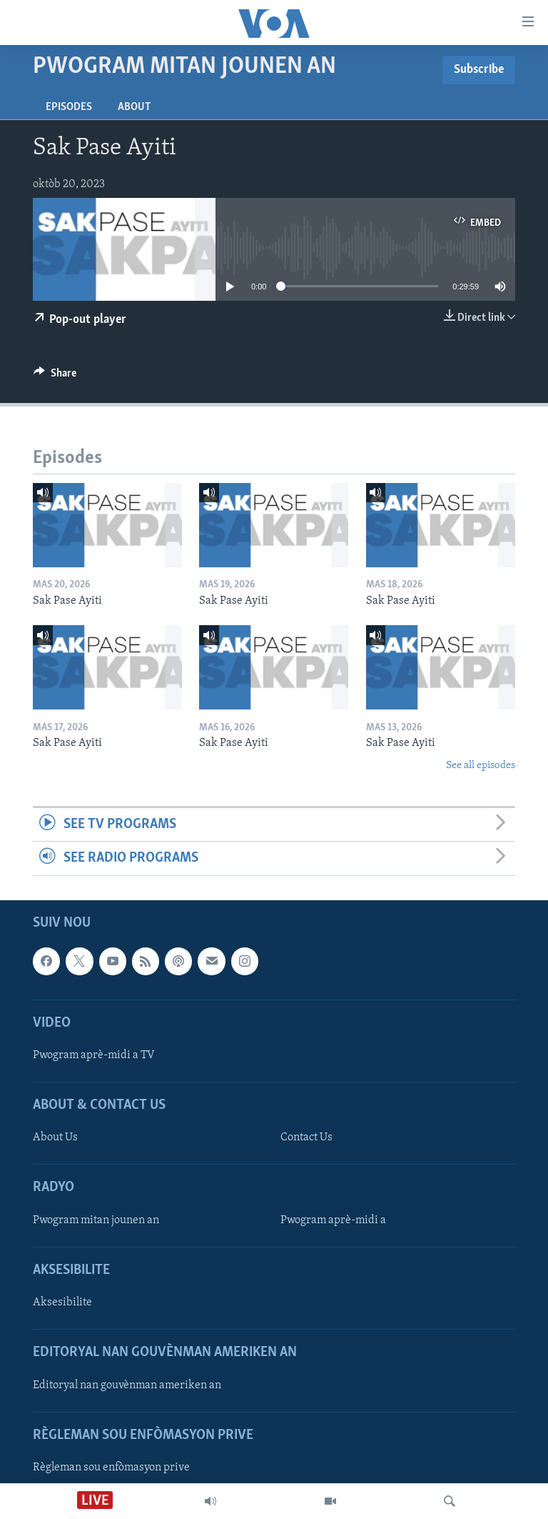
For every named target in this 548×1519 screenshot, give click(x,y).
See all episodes (480, 765)
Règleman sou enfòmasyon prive (111, 1467)
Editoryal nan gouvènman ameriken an (127, 1384)
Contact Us (306, 1137)
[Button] (55, 376)
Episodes (69, 107)
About (134, 107)
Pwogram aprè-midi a (333, 1219)
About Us (55, 1137)
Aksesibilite (62, 1302)
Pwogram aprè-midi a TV (94, 1054)
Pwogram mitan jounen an (96, 1219)
